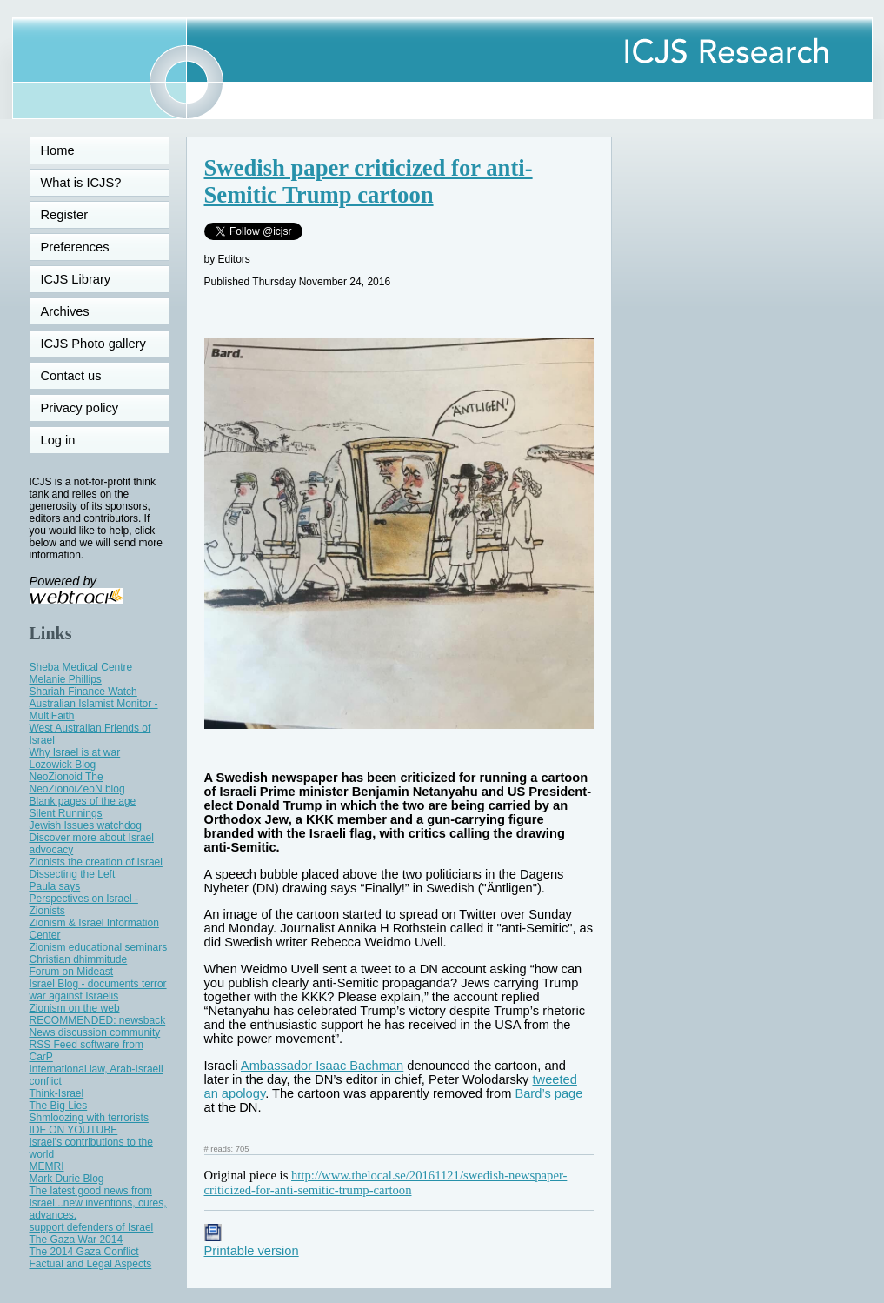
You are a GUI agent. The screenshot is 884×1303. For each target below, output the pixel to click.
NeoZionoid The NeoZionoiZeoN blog (77, 783)
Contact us (71, 376)
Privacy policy (80, 408)
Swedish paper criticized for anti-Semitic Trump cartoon (368, 181)
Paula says (55, 886)
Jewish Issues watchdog (86, 825)
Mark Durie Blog (67, 1179)
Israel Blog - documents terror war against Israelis (98, 990)
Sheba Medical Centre (81, 667)
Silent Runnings (66, 813)
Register (65, 215)
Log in (68, 440)
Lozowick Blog (63, 764)
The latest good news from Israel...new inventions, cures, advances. (98, 1203)
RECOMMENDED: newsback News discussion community (98, 1026)
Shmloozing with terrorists (89, 1118)
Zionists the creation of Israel (96, 862)
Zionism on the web (75, 1008)
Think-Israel (57, 1093)
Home (58, 150)
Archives (65, 311)
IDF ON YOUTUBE (74, 1130)
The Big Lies (59, 1105)
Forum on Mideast (72, 972)
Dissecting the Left (73, 874)
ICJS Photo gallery (93, 344)
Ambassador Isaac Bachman (322, 1065)
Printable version (251, 1244)
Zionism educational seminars (99, 947)
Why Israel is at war (75, 752)
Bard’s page (548, 1093)
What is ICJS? (81, 183)
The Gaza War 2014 (76, 1239)
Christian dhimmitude (79, 959)
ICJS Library (76, 279)
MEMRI (47, 1166)
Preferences (75, 247)
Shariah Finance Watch (83, 691)
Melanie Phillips (66, 679)
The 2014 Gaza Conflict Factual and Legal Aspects (91, 1258)
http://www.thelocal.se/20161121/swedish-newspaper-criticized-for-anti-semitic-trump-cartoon (386, 1182)
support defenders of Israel (92, 1227)
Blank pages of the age (83, 801)
